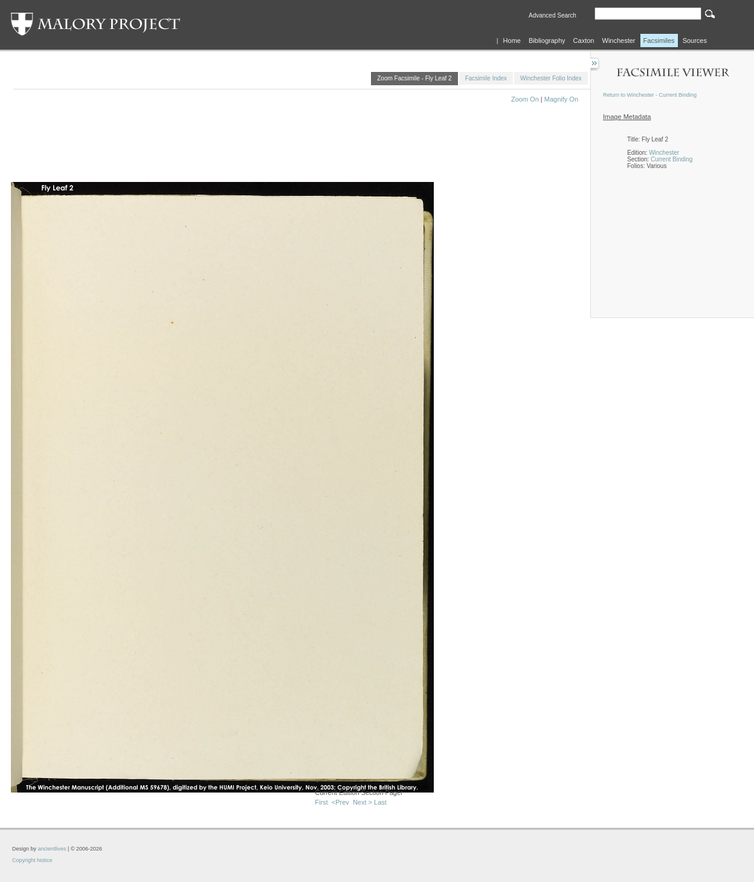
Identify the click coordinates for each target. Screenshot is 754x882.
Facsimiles (659, 40)
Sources (695, 40)
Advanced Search (552, 15)
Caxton (583, 40)
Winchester (619, 40)
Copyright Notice (32, 860)
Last (380, 802)
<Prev (340, 802)
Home (512, 40)
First (321, 802)
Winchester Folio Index (551, 78)
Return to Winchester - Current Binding (650, 95)
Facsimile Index (486, 78)
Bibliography (547, 40)
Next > (362, 802)
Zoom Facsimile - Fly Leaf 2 (414, 78)
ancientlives (52, 849)
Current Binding (671, 159)
